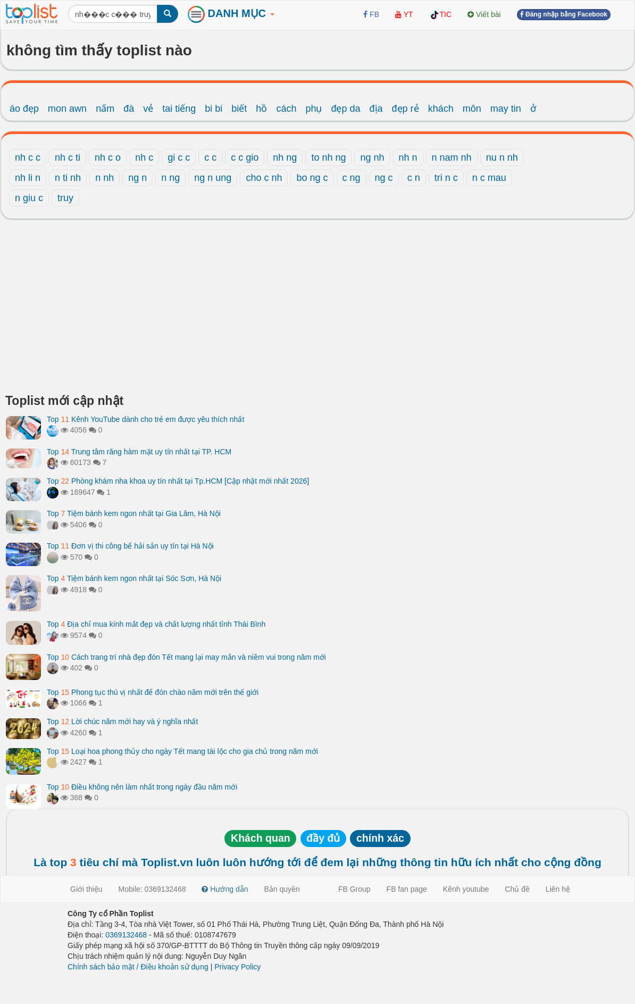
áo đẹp (24, 108)
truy (65, 198)
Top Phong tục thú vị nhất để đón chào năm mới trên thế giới (152, 692)
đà (128, 108)
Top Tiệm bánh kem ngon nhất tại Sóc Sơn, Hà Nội (134, 578)
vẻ (148, 108)
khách (441, 108)
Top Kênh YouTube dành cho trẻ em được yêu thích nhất (145, 419)
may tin (505, 108)
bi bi (213, 108)
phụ (313, 108)
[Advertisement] (317, 309)
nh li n (27, 177)
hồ (261, 108)
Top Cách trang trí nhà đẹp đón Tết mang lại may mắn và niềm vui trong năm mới (186, 657)
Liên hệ (558, 889)
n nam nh (452, 157)
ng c (384, 177)
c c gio (244, 157)
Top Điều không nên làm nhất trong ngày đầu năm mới (142, 787)
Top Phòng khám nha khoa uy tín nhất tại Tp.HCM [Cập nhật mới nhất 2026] (178, 481)
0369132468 (126, 935)
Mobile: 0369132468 (152, 889)
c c (210, 157)
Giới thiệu (86, 889)
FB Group (354, 889)
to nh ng (328, 157)
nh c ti (67, 157)
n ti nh (68, 177)
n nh (104, 177)
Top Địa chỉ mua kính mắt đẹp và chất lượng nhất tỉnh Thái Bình (156, 624)
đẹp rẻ (405, 108)
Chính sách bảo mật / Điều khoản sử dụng (138, 966)
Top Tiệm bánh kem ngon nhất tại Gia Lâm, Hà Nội (134, 513)
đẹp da (345, 108)
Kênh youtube (466, 889)
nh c (144, 157)
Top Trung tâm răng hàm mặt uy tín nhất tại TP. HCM (139, 451)
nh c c (27, 157)
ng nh (372, 157)
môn (472, 108)
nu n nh (502, 157)
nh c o (108, 157)
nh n (408, 157)
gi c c (179, 157)
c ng (351, 177)
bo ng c (312, 177)
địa (376, 108)
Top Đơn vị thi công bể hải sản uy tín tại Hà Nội (130, 546)
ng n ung (212, 177)
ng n (137, 177)
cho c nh (264, 177)
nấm (105, 108)
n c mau (489, 177)
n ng (170, 177)
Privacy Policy (237, 966)
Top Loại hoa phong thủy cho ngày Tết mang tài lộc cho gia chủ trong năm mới (182, 751)
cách (286, 108)
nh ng (285, 157)
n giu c (29, 198)
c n (413, 177)
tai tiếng (179, 108)
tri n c (446, 177)
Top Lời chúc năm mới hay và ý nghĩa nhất (122, 721)
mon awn (67, 108)
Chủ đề (517, 889)
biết (239, 108)
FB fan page (407, 889)
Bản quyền (282, 889)
